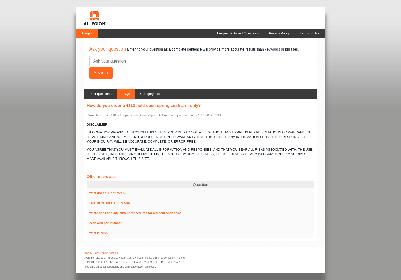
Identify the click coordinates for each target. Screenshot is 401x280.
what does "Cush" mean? (107, 193)
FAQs (126, 94)
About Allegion (110, 253)
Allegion (87, 33)
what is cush (98, 233)
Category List (150, 94)
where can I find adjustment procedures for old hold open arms (135, 213)
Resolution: (94, 115)
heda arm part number (105, 223)
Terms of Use (309, 33)
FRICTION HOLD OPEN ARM (110, 203)
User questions (100, 94)
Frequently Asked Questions (238, 33)
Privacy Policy (279, 33)
